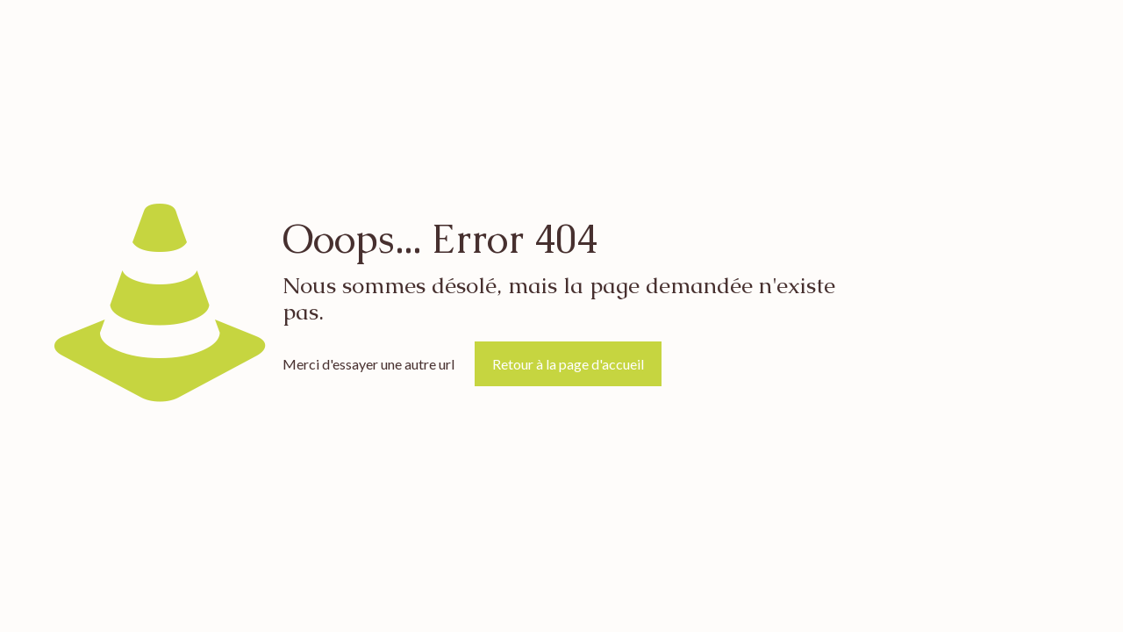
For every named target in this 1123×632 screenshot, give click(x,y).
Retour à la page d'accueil (568, 364)
